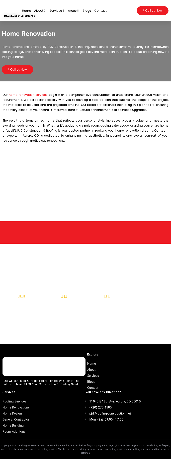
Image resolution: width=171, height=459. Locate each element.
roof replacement (15, 449)
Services (57, 11)
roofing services (117, 449)
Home (26, 11)
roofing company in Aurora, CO (99, 445)
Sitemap (85, 453)
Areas (73, 11)
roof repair (163, 445)
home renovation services (28, 95)
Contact (100, 11)
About (40, 11)
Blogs (87, 11)
